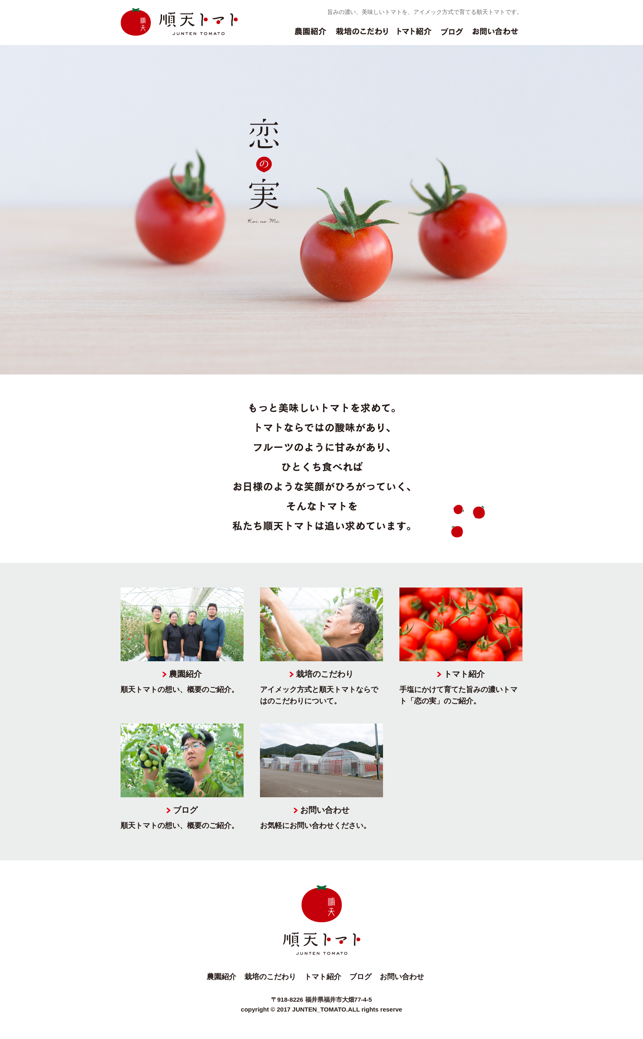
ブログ (452, 35)
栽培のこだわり (361, 35)
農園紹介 (310, 35)
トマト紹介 (414, 35)
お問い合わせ (495, 35)
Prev (10, 209)
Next (632, 209)
